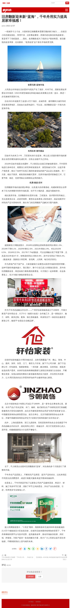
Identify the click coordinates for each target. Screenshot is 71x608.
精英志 (28, 605)
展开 (67, 9)
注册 (39, 576)
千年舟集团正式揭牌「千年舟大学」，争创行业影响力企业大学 (17, 558)
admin (4, 26)
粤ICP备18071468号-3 (43, 605)
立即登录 (31, 576)
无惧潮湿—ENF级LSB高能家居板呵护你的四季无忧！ (51, 558)
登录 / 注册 (6, 3)
